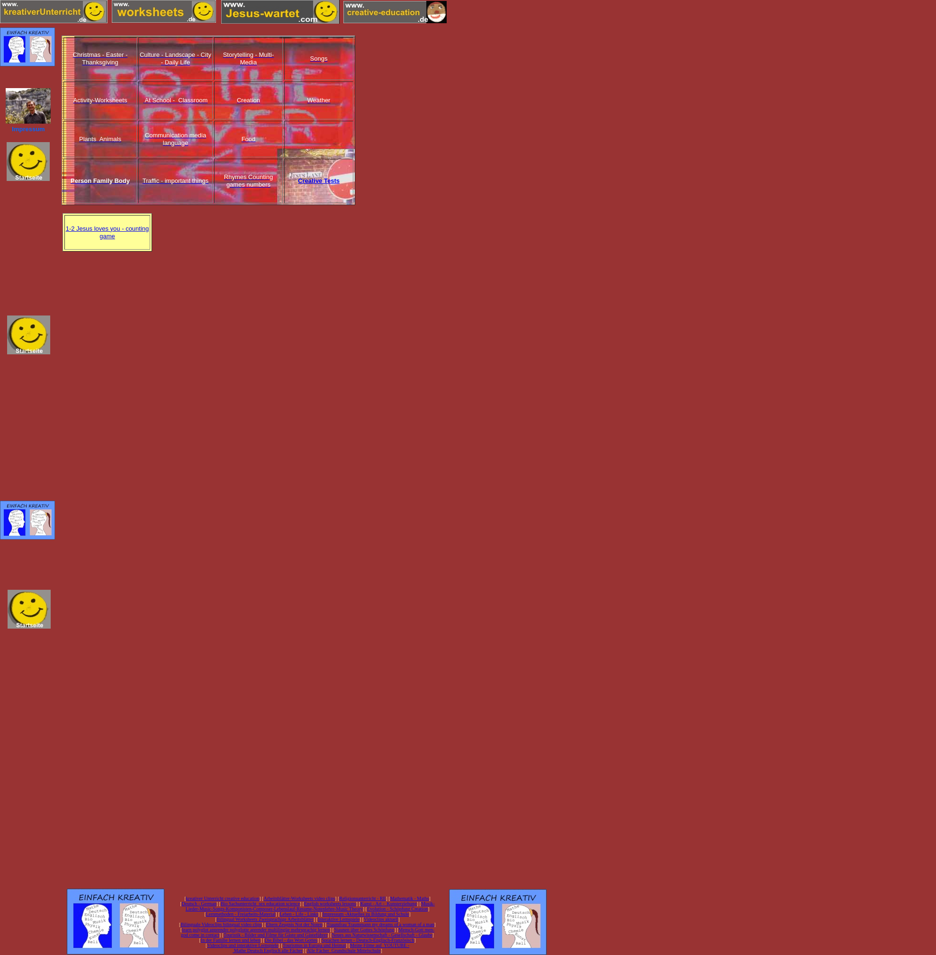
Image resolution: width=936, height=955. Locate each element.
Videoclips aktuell (381, 919)
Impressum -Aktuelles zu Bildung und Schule (366, 914)
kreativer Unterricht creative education (223, 898)
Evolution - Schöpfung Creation (397, 908)
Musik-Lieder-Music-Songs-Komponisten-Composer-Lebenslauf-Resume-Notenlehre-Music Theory (310, 906)
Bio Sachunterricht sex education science (260, 903)
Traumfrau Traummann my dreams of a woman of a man (380, 924)
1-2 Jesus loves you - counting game (107, 232)
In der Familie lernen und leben (231, 940)
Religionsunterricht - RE (362, 898)
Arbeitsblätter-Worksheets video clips (299, 898)
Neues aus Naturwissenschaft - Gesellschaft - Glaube (382, 934)
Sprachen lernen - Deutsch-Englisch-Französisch (368, 940)
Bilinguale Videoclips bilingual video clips (220, 924)
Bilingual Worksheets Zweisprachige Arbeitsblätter (264, 919)
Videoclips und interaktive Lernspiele (242, 945)
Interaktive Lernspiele (339, 919)
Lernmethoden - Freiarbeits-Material (241, 914)
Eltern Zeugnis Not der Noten (294, 924)
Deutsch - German (198, 903)
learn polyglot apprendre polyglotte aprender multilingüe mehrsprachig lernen (256, 929)
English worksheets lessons (330, 903)
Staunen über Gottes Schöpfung (364, 929)
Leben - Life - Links (299, 914)
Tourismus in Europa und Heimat (314, 945)
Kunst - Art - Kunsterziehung (388, 903)
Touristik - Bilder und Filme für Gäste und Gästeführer (275, 934)
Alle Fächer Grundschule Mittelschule (344, 950)
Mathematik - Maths (409, 898)
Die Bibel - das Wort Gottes (291, 940)
